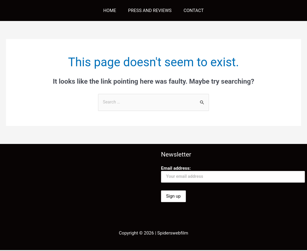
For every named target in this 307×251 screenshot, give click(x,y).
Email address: (233, 174)
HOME (112, 10)
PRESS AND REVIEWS (149, 10)
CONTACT (190, 10)
